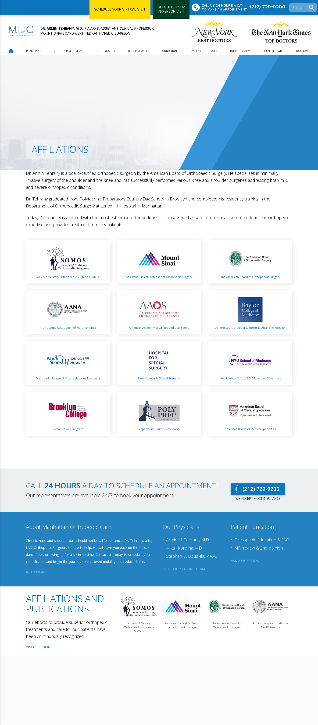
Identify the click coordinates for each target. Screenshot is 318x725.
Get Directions (117, 692)
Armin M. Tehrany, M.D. (188, 541)
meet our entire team (184, 569)
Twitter (61, 697)
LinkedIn (74, 697)
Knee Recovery (105, 52)
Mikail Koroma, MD (184, 549)
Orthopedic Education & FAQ (261, 541)
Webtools (59, 687)
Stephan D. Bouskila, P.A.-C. (192, 557)
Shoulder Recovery (68, 52)
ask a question (245, 561)
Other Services (138, 52)
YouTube (81, 697)
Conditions (170, 52)
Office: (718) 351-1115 (179, 687)
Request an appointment (250, 674)
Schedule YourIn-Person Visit (171, 9)
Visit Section (38, 648)
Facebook (67, 697)
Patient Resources (204, 52)
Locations (302, 52)
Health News (273, 52)
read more (36, 573)
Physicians (33, 52)
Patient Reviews (240, 52)
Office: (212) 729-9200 (121, 687)
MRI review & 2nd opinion (258, 549)
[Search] (312, 8)
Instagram (87, 697)
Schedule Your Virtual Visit (120, 9)
